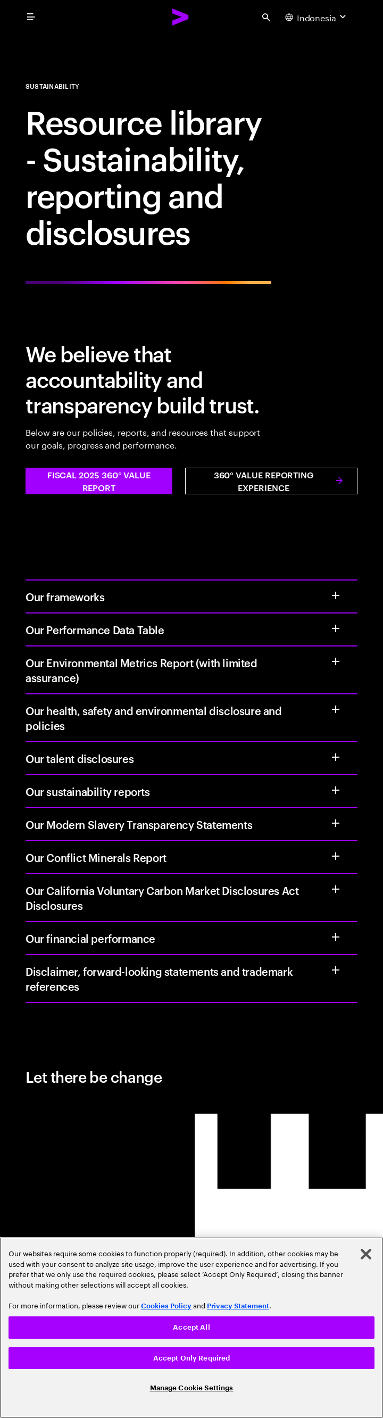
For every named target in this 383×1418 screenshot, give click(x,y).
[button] (99, 481)
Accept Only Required (191, 1358)
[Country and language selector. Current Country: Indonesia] (317, 17)
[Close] (366, 1254)
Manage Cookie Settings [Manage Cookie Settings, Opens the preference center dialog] (192, 1387)
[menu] (31, 17)
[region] (191, 1327)
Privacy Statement (238, 1306)
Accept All (191, 1327)
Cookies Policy (166, 1306)
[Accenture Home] (181, 17)
